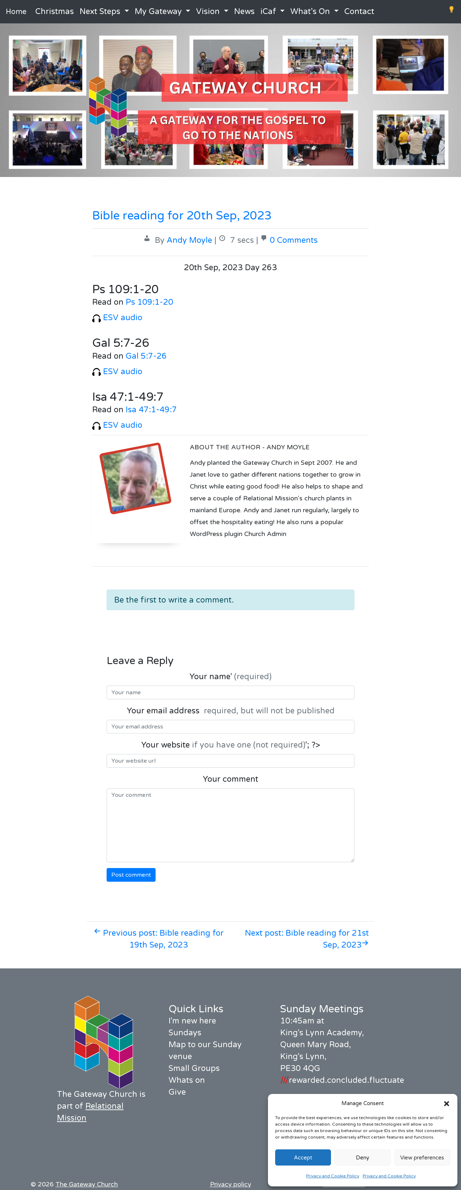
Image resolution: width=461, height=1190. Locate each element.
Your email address (231, 711)
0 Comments (294, 240)
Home (16, 12)
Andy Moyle (189, 240)
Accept (303, 1157)
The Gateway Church (86, 1184)
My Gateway (158, 11)
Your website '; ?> (230, 745)
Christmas (54, 11)
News (244, 11)
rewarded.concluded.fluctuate (342, 1080)
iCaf (268, 11)
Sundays (185, 1032)
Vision (208, 11)
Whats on (187, 1080)
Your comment (230, 779)
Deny (362, 1157)
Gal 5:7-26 (146, 356)
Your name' (230, 676)
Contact (359, 11)
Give (177, 1092)
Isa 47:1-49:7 (151, 409)
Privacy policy (230, 1184)
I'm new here (192, 1021)
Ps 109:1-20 (149, 302)
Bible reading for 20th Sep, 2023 (182, 216)
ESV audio (117, 317)
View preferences (422, 1157)
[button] (446, 1103)
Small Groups (194, 1068)
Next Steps (100, 11)
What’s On (310, 11)
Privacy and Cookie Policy (332, 1175)
